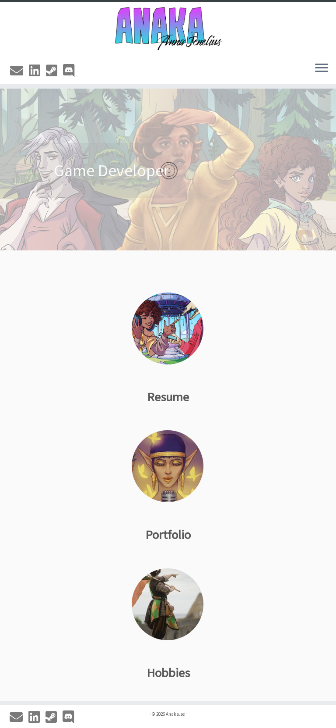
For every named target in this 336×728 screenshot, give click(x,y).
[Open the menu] (321, 68)
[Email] (19, 70)
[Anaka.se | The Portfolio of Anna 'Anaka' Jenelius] (168, 28)
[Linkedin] (37, 70)
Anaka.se (175, 714)
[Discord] (71, 70)
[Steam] (54, 70)
